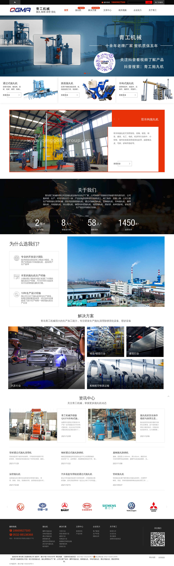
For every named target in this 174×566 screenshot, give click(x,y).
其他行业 (62, 546)
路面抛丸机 (46, 539)
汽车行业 (62, 531)
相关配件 (46, 546)
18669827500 (19, 530)
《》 (70, 557)
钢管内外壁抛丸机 (49, 541)
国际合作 (96, 536)
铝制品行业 (63, 539)
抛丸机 (78, 10)
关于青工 (153, 10)
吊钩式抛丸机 (47, 534)
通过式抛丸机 (47, 536)
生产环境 (96, 534)
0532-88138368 (21, 534)
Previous (114, 119)
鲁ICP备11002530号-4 (85, 557)
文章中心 (107, 10)
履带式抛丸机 (47, 531)
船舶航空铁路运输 (65, 541)
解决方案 (92, 10)
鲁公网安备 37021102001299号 (106, 557)
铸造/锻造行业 (64, 534)
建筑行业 (62, 536)
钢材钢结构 (63, 544)
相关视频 (123, 10)
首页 (66, 10)
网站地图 (152, 557)
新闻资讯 (79, 531)
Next (119, 119)
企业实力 (138, 10)
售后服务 (113, 536)
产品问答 (79, 534)
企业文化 (113, 534)
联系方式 (113, 531)
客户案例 (96, 531)
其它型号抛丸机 (48, 544)
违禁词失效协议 (115, 539)
